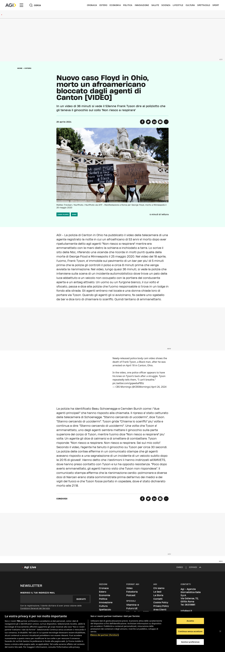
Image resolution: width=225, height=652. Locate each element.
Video (129, 588)
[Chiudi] (220, 631)
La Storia (158, 595)
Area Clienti (159, 609)
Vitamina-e (132, 604)
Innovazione (142, 5)
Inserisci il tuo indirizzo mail (37, 593)
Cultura (190, 5)
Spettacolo (203, 5)
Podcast (130, 595)
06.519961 (190, 604)
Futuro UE (131, 608)
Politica (127, 5)
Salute (155, 5)
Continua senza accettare (190, 631)
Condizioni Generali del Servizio (35, 608)
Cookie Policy (160, 602)
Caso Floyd (63, 214)
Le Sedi (157, 591)
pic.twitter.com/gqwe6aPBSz (128, 383)
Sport (215, 5)
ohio (74, 214)
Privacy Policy (161, 606)
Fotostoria (132, 591)
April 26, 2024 (158, 386)
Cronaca (92, 5)
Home (19, 68)
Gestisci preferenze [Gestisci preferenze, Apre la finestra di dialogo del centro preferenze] (190, 642)
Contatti (157, 598)
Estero (103, 5)
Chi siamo (158, 588)
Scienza (165, 5)
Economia (115, 5)
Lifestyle (178, 5)
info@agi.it (186, 610)
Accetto (190, 621)
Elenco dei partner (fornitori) (105, 635)
